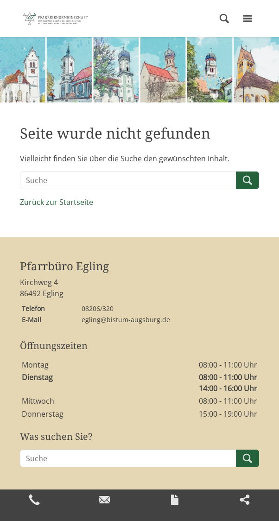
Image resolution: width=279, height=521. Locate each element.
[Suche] (128, 180)
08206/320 (98, 308)
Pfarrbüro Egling (64, 266)
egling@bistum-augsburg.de (126, 319)
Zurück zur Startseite (56, 202)
